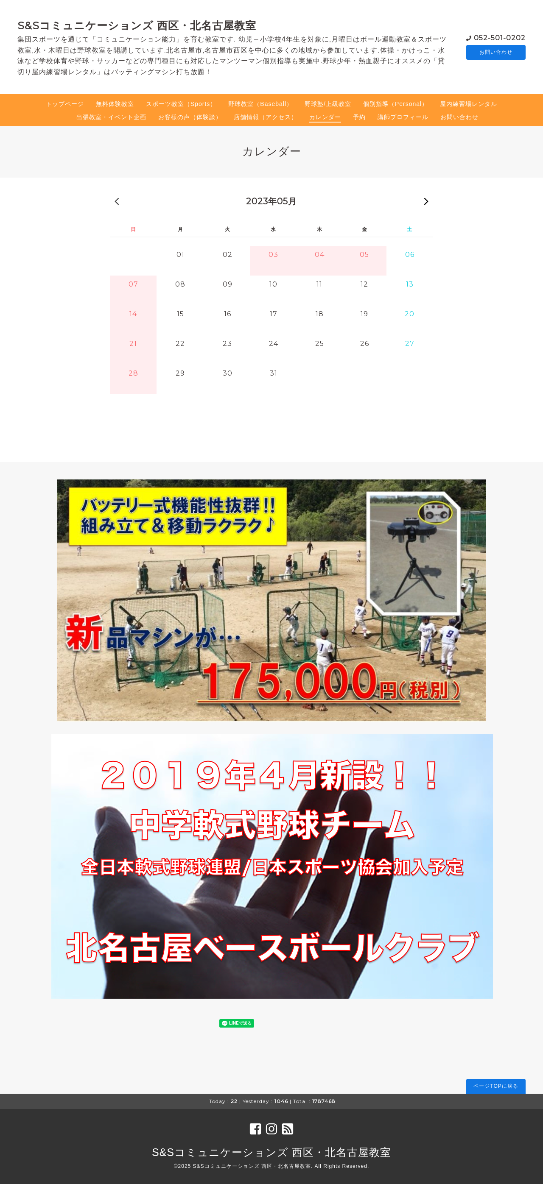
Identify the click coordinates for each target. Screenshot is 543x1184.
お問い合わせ (496, 52)
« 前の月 (116, 201)
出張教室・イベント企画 (111, 117)
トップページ (65, 103)
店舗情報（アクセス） (265, 117)
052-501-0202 (500, 37)
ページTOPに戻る (495, 1086)
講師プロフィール (403, 117)
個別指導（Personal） (395, 103)
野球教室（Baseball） (260, 103)
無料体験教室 (115, 103)
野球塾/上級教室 (328, 103)
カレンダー (325, 117)
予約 (359, 117)
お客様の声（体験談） (190, 117)
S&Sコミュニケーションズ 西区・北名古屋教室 (136, 25)
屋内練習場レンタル (468, 103)
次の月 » (426, 201)
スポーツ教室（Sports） (181, 103)
